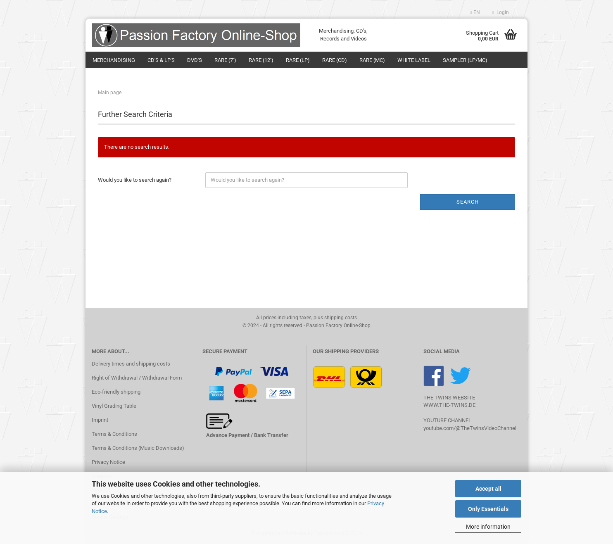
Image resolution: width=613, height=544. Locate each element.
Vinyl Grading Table (114, 406)
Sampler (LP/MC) (465, 60)
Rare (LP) (298, 60)
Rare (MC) (372, 60)
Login (500, 12)
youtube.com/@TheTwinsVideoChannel (469, 428)
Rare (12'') (261, 60)
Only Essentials (488, 509)
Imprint (100, 420)
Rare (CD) (334, 60)
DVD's (194, 60)
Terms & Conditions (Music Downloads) (138, 448)
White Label (413, 60)
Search (467, 202)
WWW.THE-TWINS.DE (449, 405)
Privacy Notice (108, 462)
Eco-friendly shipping (116, 392)
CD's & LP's (161, 60)
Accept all (488, 488)
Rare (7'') (225, 60)
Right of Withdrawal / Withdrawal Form (137, 378)
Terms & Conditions (114, 434)
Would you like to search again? (134, 180)
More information (488, 526)
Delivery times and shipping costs (131, 364)
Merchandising (114, 60)
